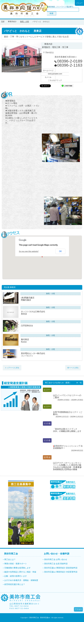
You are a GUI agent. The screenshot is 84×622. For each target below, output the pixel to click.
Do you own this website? (29, 251)
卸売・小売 (24, 22)
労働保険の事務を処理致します (17, 568)
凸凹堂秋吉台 (27, 326)
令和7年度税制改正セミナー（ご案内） (67, 413)
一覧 (80, 383)
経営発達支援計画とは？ (14, 584)
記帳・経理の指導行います (15, 576)
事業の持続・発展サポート (15, 564)
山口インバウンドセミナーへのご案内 (67, 396)
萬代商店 (41, 341)
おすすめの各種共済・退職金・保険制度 (21, 580)
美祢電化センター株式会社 (41, 354)
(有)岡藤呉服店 (41, 299)
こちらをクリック (55, 80)
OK (60, 251)
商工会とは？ (10, 559)
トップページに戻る (12, 368)
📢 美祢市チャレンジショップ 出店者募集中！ (68, 447)
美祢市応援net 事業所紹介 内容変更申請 (60, 572)
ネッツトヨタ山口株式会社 (41, 313)
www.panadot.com (55, 74)
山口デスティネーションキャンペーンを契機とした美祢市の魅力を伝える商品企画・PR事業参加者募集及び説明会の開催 (67, 466)
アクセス (78, 609)
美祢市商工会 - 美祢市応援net (39, 617)
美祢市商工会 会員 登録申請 (56, 564)
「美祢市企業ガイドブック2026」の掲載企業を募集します (67, 430)
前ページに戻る (73, 368)
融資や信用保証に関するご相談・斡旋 (20, 572)
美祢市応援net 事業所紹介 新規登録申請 (60, 568)
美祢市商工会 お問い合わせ (55, 559)
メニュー (79, 3)
